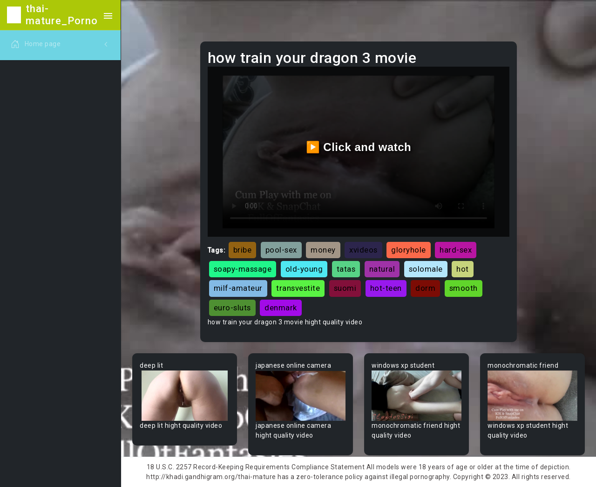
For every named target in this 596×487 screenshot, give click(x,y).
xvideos (363, 249)
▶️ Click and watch (359, 147)
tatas (346, 269)
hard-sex (456, 249)
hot (462, 269)
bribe (242, 249)
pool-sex (281, 249)
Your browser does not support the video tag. (185, 395)
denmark (280, 307)
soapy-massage (243, 269)
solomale (426, 269)
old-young (304, 269)
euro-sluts (232, 307)
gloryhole (408, 249)
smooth (463, 288)
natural (382, 269)
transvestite (298, 288)
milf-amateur (238, 288)
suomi (345, 288)
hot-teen (386, 288)
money (323, 249)
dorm (425, 288)
